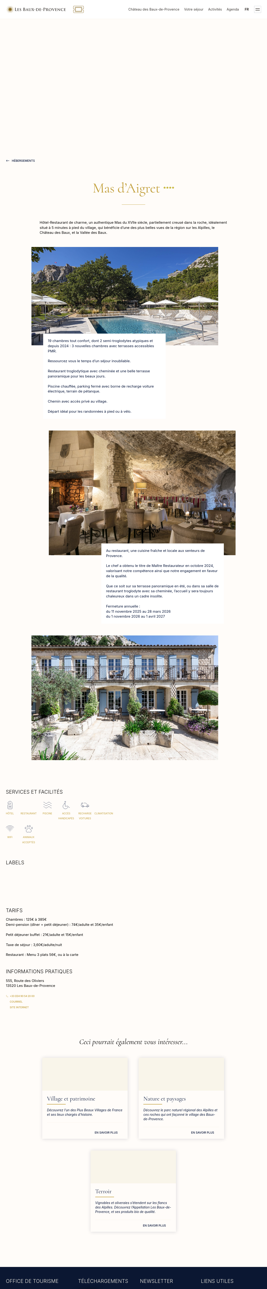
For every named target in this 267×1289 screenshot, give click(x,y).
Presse (208, 1211)
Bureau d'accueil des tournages (228, 1227)
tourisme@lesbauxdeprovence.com (36, 1218)
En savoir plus (62, 1137)
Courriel (16, 1001)
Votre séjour (193, 9)
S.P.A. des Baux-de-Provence (227, 1235)
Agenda (233, 9)
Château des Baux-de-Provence (153, 9)
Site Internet (19, 1007)
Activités (215, 9)
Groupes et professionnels (224, 1219)
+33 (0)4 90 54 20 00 (22, 996)
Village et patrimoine (38, 1098)
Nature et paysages (122, 1098)
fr (247, 9)
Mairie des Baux (215, 1204)
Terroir (195, 1098)
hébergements (23, 160)
